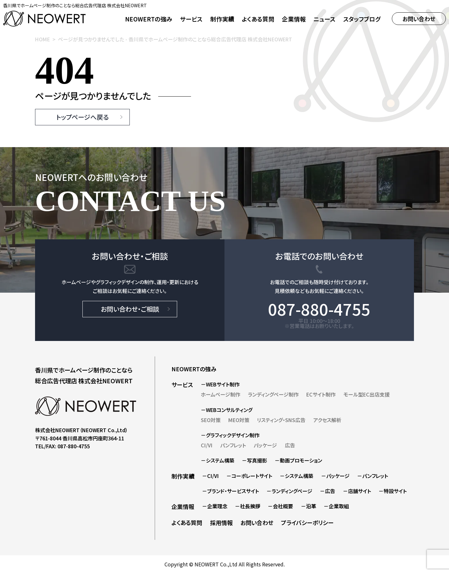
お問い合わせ (418, 19)
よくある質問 (258, 19)
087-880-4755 (319, 309)
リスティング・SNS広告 (281, 420)
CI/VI (207, 445)
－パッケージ (335, 476)
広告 (290, 445)
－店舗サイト (357, 491)
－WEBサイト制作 (220, 384)
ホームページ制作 (220, 394)
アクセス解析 (327, 420)
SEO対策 (211, 420)
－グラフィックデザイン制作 (230, 435)
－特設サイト (393, 491)
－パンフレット (372, 476)
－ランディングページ (289, 491)
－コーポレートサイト (249, 476)
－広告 (327, 491)
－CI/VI (210, 476)
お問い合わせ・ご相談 (130, 308)
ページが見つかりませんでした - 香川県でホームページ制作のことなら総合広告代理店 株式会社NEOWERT (175, 39)
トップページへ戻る (82, 117)
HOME (42, 39)
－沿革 (308, 506)
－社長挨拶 (247, 506)
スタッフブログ (361, 19)
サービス (182, 384)
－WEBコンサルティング (226, 410)
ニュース (324, 19)
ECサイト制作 (321, 394)
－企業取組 (336, 506)
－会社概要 (280, 506)
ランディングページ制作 (273, 394)
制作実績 (222, 19)
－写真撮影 (254, 460)
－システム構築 (217, 460)
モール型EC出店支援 (367, 394)
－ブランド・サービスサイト (230, 491)
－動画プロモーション (298, 460)
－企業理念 (214, 506)
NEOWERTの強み (148, 19)
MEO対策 (238, 420)
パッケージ (265, 445)
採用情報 (221, 522)
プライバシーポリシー (307, 522)
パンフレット (233, 445)
